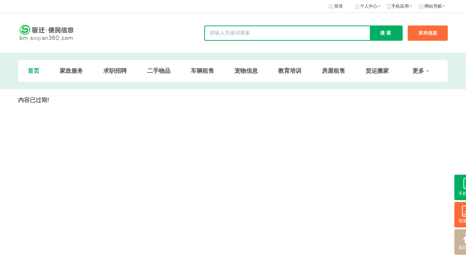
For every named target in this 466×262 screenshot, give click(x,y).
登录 (338, 6)
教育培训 (289, 71)
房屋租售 (333, 71)
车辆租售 (202, 71)
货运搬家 (377, 71)
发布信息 (427, 33)
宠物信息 (246, 71)
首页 (33, 71)
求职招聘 (115, 71)
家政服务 (71, 71)
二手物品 (158, 71)
